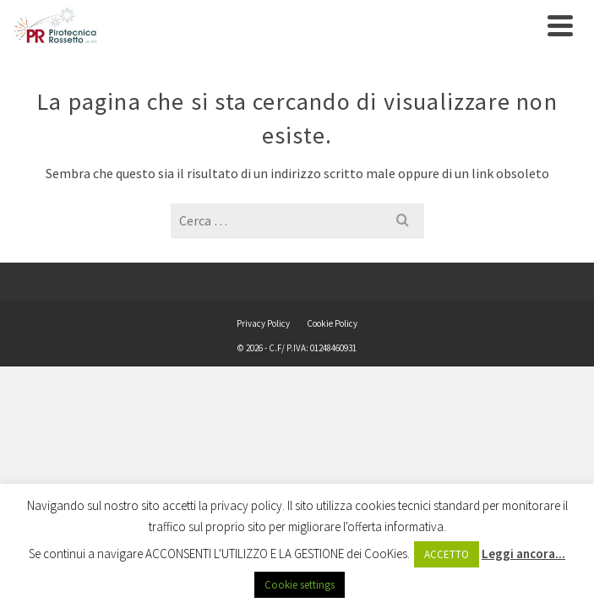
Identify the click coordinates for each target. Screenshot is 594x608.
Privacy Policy (263, 323)
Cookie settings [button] (299, 585)
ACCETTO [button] (446, 554)
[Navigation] (560, 25)
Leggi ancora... (523, 554)
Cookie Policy (332, 323)
